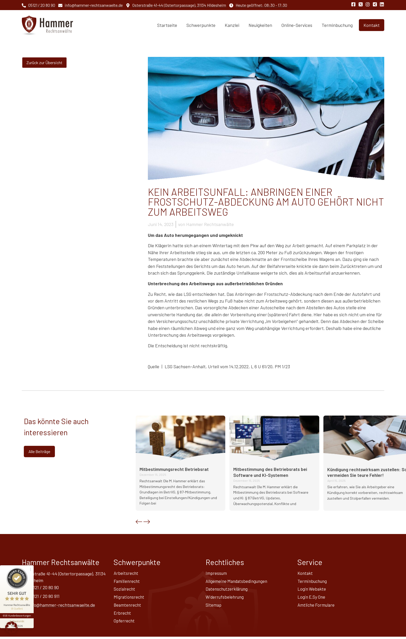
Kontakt (306, 573)
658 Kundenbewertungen (18, 607)
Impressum (216, 573)
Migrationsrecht (129, 598)
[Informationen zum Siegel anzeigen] (17, 615)
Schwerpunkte (200, 25)
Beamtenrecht (128, 606)
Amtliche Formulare (317, 606)
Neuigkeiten (260, 25)
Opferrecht (124, 623)
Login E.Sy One (312, 598)
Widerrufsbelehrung (225, 598)
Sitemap (214, 606)
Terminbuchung (337, 25)
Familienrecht (127, 581)
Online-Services (296, 25)
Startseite (167, 25)
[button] (139, 521)
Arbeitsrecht (126, 573)
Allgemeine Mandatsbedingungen (238, 581)
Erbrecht (123, 615)
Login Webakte (312, 590)
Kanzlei (232, 25)
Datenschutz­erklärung (228, 590)
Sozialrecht (125, 590)
